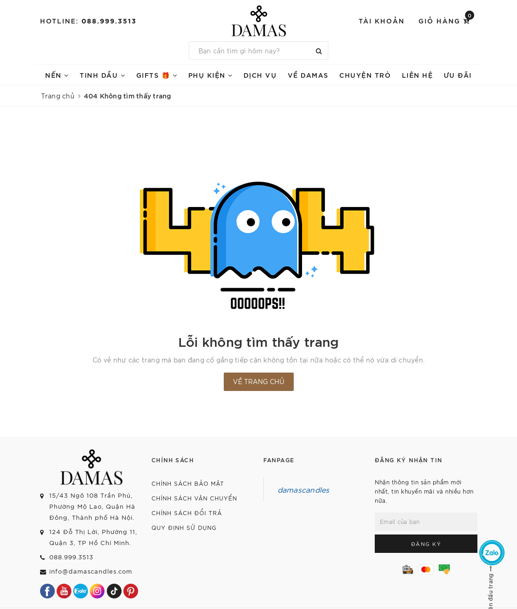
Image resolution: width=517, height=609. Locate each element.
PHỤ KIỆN (210, 74)
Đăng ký (426, 543)
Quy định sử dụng (183, 527)
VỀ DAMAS (308, 74)
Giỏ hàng (446, 20)
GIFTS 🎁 (157, 74)
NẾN (57, 74)
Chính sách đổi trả (186, 512)
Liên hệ (417, 74)
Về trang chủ (259, 381)
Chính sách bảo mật (187, 483)
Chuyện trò (365, 74)
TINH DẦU (102, 74)
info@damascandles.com (90, 571)
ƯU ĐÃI (458, 74)
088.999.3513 (109, 20)
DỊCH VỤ (260, 74)
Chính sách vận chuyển (194, 497)
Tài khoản (382, 20)
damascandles (304, 489)
